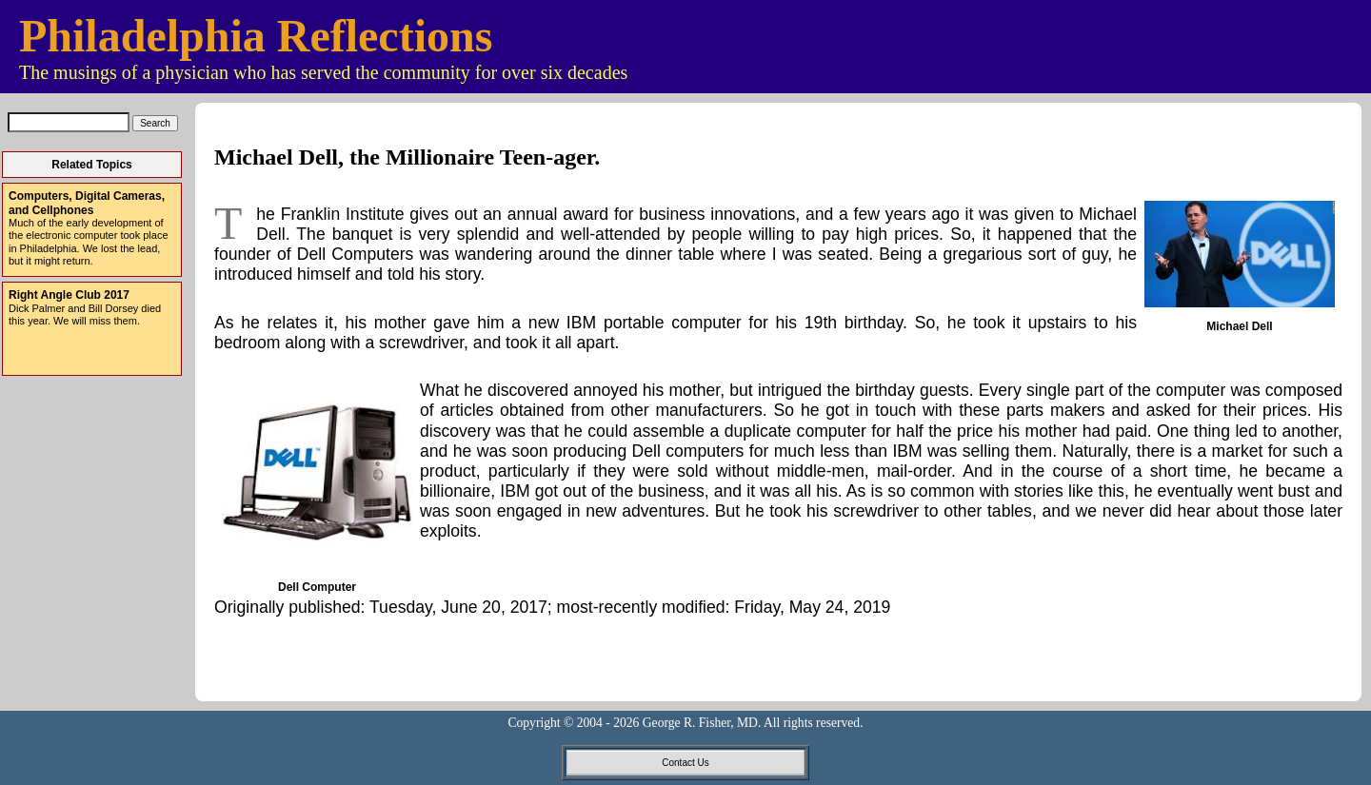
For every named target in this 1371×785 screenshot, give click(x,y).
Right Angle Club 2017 (69, 295)
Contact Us (685, 762)
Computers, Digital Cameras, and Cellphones (87, 202)
